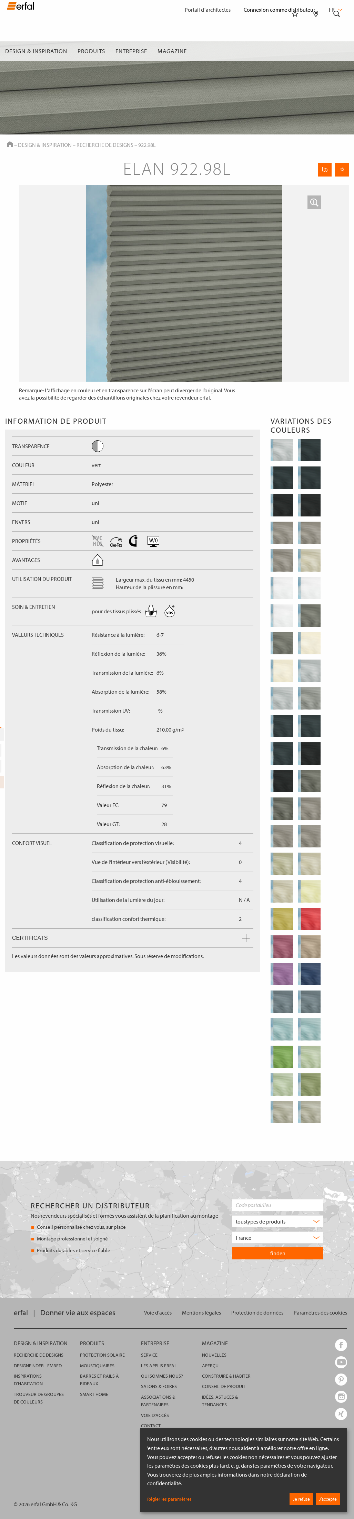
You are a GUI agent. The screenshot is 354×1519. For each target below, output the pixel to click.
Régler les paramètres (169, 1499)
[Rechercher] (336, 51)
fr (335, 9)
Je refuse (301, 1499)
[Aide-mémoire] (295, 51)
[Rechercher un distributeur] (315, 51)
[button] (314, 202)
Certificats (131, 938)
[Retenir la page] (342, 170)
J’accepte (328, 1499)
